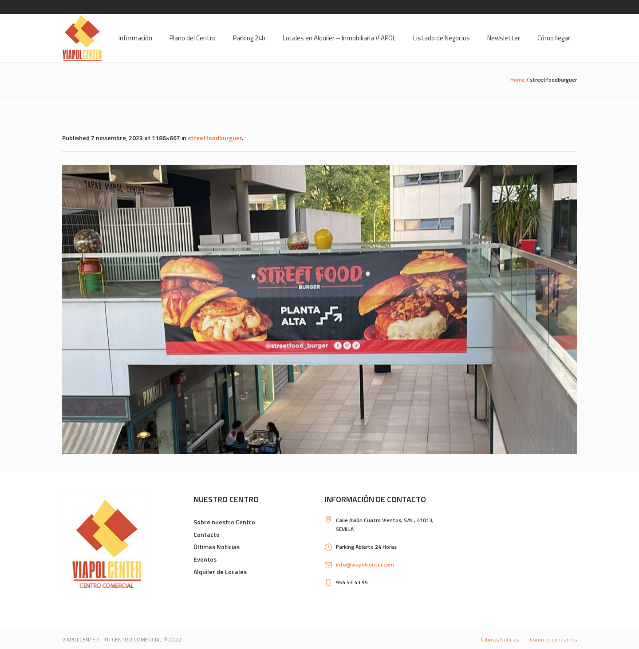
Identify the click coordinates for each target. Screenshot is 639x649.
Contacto (206, 534)
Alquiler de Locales (220, 571)
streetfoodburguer (215, 137)
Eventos (205, 559)
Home (517, 79)
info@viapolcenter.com (365, 564)
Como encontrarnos (553, 639)
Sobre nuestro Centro (224, 522)
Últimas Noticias (216, 546)
